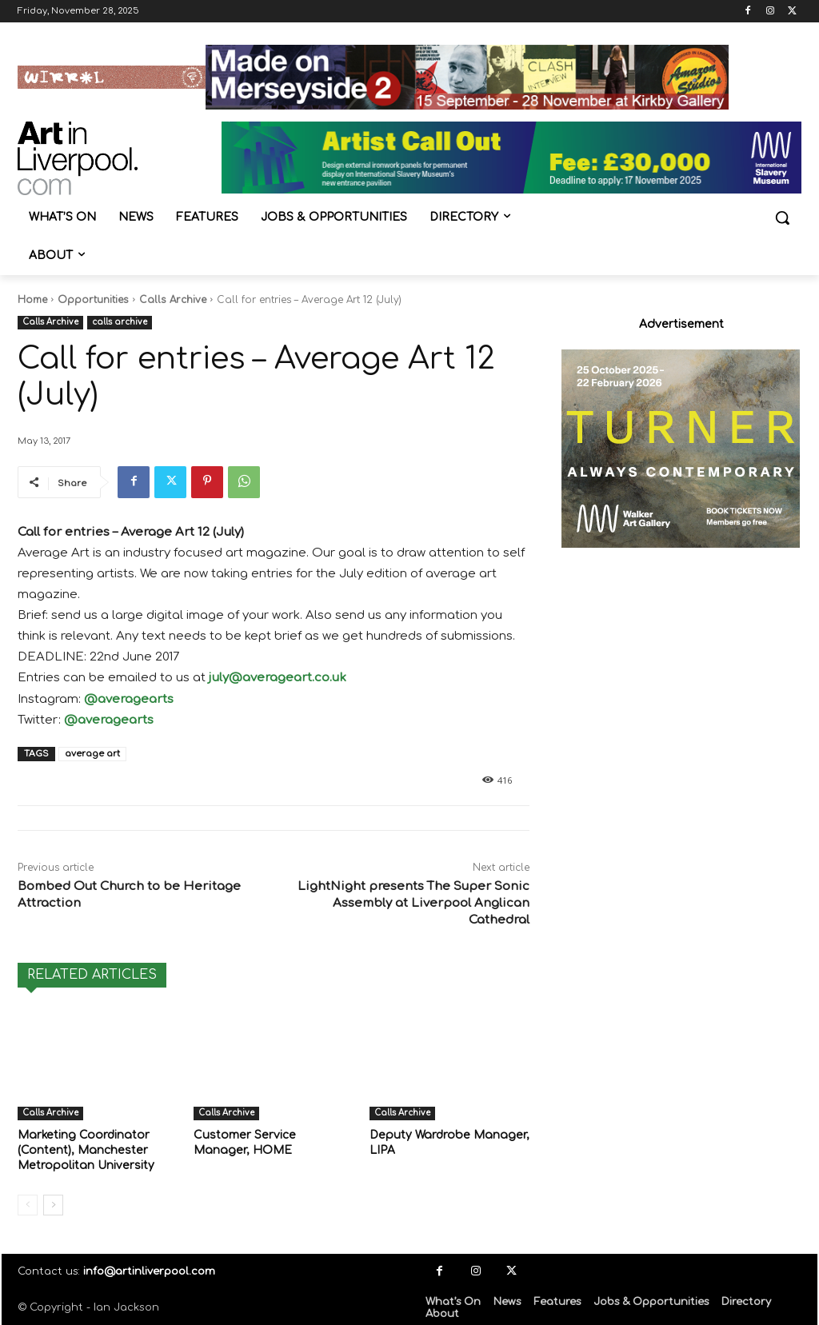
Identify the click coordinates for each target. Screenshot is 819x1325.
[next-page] (53, 1201)
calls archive (119, 322)
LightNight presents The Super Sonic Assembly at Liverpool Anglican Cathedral (413, 903)
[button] (782, 217)
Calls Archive (172, 299)
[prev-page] (28, 1201)
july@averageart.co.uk (277, 677)
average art (92, 753)
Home (32, 299)
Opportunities (93, 299)
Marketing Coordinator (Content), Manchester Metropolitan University (81, 1149)
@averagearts (129, 699)
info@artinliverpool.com (149, 1268)
